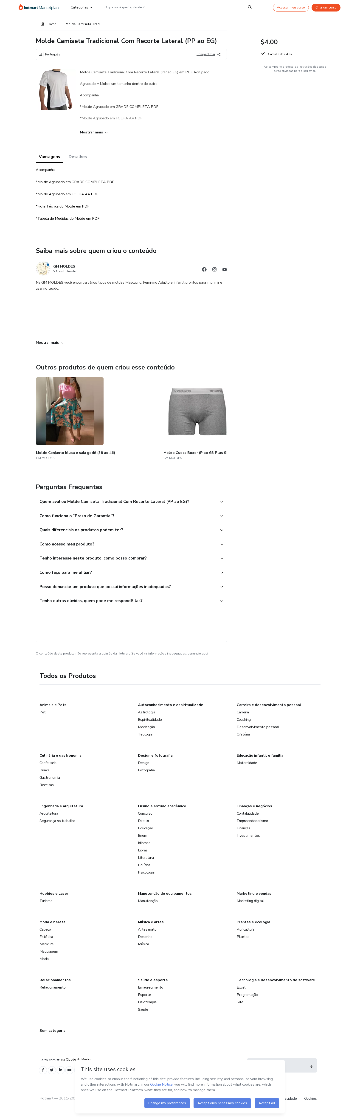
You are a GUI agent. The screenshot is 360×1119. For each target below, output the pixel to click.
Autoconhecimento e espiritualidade (170, 709)
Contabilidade (248, 818)
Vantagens (49, 159)
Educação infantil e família (260, 760)
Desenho (145, 941)
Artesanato (147, 934)
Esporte (144, 999)
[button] (126, 497)
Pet (42, 717)
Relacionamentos (55, 985)
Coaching (244, 724)
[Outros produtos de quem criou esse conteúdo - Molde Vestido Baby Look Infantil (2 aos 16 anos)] (170, 418)
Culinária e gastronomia (60, 760)
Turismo (46, 905)
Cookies (310, 1104)
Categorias (81, 7)
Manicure (46, 949)
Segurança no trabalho (57, 825)
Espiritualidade (150, 724)
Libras (143, 855)
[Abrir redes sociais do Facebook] (204, 273)
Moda (44, 963)
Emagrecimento (150, 992)
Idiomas (144, 848)
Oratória (243, 739)
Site (240, 1007)
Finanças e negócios (254, 811)
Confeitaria (47, 767)
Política (144, 870)
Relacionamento (52, 992)
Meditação (146, 732)
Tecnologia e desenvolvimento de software (276, 985)
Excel (241, 992)
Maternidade (247, 767)
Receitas (46, 790)
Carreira (243, 717)
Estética (46, 941)
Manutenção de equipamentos (165, 898)
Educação (145, 833)
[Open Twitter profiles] (53, 1076)
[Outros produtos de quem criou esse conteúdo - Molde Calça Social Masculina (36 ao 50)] (225, 418)
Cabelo (45, 934)
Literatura (146, 862)
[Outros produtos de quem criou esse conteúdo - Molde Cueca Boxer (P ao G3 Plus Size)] (116, 418)
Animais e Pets (52, 709)
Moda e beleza (52, 927)
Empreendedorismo (252, 825)
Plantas (243, 941)
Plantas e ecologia (253, 927)
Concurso (145, 818)
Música (143, 949)
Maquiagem (48, 956)
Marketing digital (250, 905)
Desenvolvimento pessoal (258, 732)
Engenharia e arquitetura (61, 811)
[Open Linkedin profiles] (63, 1076)
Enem (142, 840)
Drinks (44, 775)
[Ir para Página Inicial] (41, 7)
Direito (143, 825)
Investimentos (248, 840)
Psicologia (146, 877)
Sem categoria (52, 1035)
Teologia (145, 739)
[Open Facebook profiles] (43, 1076)
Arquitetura (48, 818)
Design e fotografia (155, 760)
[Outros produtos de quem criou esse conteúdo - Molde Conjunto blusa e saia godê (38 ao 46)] (61, 418)
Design (143, 767)
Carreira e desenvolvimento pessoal (269, 709)
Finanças (243, 833)
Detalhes (78, 159)
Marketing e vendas (254, 898)
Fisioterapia (147, 1007)
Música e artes (151, 927)
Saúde (143, 1014)
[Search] (250, 7)
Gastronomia (49, 782)
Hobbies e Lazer (53, 898)
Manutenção (148, 905)
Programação (247, 999)
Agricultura (245, 934)
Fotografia (146, 775)
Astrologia (146, 717)
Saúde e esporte (153, 985)
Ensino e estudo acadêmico (162, 811)
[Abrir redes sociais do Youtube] (224, 273)
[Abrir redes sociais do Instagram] (214, 273)
